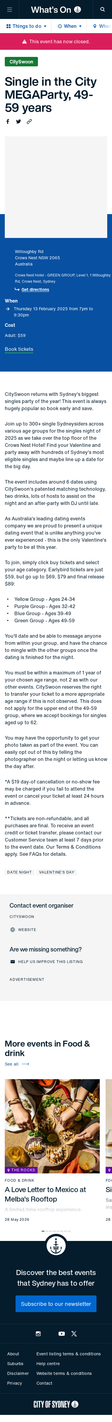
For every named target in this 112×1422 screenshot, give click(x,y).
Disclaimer (18, 1373)
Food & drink (20, 1180)
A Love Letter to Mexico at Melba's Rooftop (45, 1194)
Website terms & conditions (64, 1373)
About (13, 1354)
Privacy (14, 1383)
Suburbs (15, 1363)
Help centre (48, 1363)
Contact (44, 1383)
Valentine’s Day (56, 872)
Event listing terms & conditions (68, 1354)
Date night (19, 872)
